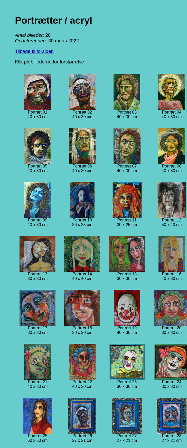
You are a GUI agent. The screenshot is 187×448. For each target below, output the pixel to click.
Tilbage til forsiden (34, 51)
